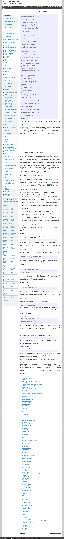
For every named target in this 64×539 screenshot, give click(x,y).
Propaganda (5, 280)
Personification (13, 275)
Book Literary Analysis (32, 6)
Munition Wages (25, 452)
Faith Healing (25, 528)
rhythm (27, 185)
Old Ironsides (25, 405)
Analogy (5, 209)
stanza (39, 294)
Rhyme (12, 284)
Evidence (5, 240)
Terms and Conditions (36, 538)
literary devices (47, 134)
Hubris (4, 248)
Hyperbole (5, 250)
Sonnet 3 (24, 466)
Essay (4, 237)
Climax (4, 224)
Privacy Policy (29, 538)
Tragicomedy (6, 300)
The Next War (25, 428)
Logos (4, 258)
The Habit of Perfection (27, 461)
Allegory (5, 205)
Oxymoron (5, 268)
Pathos (4, 273)
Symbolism (5, 293)
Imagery (5, 251)
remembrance (34, 16)
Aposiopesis (13, 215)
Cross (23, 494)
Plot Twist (12, 276)
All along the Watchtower (27, 469)
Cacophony (5, 220)
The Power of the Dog (26, 484)
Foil (11, 243)
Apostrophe (5, 216)
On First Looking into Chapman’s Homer (30, 388)
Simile (12, 287)
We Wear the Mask (26, 402)
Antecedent (13, 212)
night (37, 117)
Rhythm (4, 286)
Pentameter (13, 273)
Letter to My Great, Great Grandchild (29, 501)
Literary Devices (11, 1)
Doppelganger (13, 233)
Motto (4, 264)
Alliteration (13, 205)
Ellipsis (12, 234)
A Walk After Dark (25, 511)
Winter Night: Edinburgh (27, 425)
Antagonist (5, 212)
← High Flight (22, 533)
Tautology (12, 296)
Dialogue (12, 230)
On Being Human (25, 478)
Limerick (5, 257)
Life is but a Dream (26, 467)
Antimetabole (6, 213)
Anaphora (5, 210)
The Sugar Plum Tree (26, 490)
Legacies (24, 437)
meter (39, 183)
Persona (5, 275)
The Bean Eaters (25, 479)
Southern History (25, 432)
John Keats (22, 127)
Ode (26, 127)
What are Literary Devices (48, 6)
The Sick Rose (25, 416)
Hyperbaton (13, 248)
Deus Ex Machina (14, 229)
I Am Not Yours (25, 513)
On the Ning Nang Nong (27, 526)
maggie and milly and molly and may (30, 485)
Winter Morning (25, 419)
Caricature (5, 222)
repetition (26, 316)
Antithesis (12, 213)
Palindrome (13, 268)
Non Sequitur (13, 265)
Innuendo (12, 252)
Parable (4, 269)
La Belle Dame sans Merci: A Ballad (29, 385)
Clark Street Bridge (26, 429)
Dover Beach (24, 408)
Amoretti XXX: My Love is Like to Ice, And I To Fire (32, 473)
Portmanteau (13, 279)
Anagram (12, 208)
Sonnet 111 (24, 516)
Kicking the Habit (25, 449)
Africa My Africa (25, 464)
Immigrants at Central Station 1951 (29, 440)
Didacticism (13, 231)
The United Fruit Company (27, 423)
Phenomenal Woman (26, 400)
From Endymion (25, 387)
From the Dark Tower (26, 476)
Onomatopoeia (13, 266)
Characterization (6, 223)
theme (43, 194)
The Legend (24, 422)
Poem (4, 277)
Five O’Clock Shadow (26, 447)
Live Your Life (25, 488)
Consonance (13, 227)
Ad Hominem (6, 203)
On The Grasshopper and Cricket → (55, 533)
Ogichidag (24, 438)
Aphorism (5, 215)
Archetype (5, 217)
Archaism (12, 216)
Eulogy (4, 238)
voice (23, 63)
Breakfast (24, 497)
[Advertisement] (40, 143)
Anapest (12, 209)
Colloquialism (13, 224)
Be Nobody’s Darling (26, 519)
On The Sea (24, 391)
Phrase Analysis (40, 6)
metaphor (53, 291)
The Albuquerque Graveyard (28, 455)
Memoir (4, 259)
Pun (11, 282)
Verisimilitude (6, 303)
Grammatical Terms (17, 6)
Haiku (12, 245)
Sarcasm (12, 286)
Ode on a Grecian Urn (26, 382)
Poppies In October (26, 504)
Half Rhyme (5, 247)
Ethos (12, 237)
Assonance (5, 219)
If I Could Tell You (25, 431)
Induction (12, 251)
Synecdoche (13, 293)
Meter (4, 261)
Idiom (12, 250)
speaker (32, 155)
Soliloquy (5, 289)
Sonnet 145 (24, 481)
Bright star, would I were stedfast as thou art (31, 394)
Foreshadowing (6, 244)
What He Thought (25, 460)
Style (4, 290)
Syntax (4, 296)
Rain (23, 496)
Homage (12, 247)
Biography (13, 219)
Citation (4, 8)
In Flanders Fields (8, 54)
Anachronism (6, 208)
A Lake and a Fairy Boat (27, 487)
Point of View (6, 279)
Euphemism (13, 238)
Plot (4, 276)
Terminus (24, 523)
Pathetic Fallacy (14, 272)
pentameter (49, 183)
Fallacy (12, 241)
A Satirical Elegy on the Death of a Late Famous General (34, 491)
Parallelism (5, 270)
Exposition (13, 240)
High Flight (24, 525)
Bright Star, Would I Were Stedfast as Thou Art (32, 384)
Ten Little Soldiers (26, 499)
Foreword (12, 244)
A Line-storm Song (26, 502)
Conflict (12, 226)
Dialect (4, 230)
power (51, 167)
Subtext (12, 290)
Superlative (5, 291)
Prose (12, 280)
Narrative (12, 264)
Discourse (5, 233)
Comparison (5, 226)
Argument (12, 217)
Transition (5, 301)
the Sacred (29, 210)
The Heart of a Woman (26, 482)
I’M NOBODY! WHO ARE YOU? (28, 420)
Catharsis (12, 222)
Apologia (24, 493)
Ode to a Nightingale (26, 378)
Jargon (4, 255)
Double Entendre (6, 234)
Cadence (12, 220)
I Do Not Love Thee (26, 451)
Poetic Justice (13, 277)
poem (32, 128)
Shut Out (24, 475)
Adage (12, 203)
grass (26, 28)
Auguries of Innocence (27, 407)
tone (46, 260)
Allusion (5, 206)
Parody (4, 272)
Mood (4, 262)
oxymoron (35, 340)
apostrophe (39, 252)
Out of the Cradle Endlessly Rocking (29, 413)
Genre (4, 245)
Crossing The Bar (25, 444)
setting (40, 158)
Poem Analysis (24, 6)
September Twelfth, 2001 (27, 441)
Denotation (5, 229)
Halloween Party (25, 414)
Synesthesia (5, 294)
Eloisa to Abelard (25, 417)
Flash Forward (6, 243)
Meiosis (12, 258)
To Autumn (24, 379)
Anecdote (12, 210)
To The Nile (24, 396)
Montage (12, 261)
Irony (12, 254)
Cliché (12, 223)
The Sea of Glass (25, 472)
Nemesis (5, 265)
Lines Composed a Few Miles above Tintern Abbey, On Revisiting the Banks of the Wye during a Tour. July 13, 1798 (11, 185)
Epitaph (12, 236)
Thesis (12, 297)
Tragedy (12, 298)
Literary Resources (57, 6)
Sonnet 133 (24, 517)
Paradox (12, 269)
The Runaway (25, 434)
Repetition (13, 283)
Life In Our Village (26, 443)
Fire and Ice (24, 410)
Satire (4, 287)
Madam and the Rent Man (27, 458)
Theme (4, 297)
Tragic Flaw (13, 300)
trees (38, 98)
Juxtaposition (13, 255)
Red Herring (5, 283)
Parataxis (12, 270)
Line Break (13, 257)
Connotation (5, 227)
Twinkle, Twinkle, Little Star (28, 399)
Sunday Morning (25, 529)
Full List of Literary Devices (7, 6)
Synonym (12, 294)
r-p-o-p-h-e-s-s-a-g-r (26, 508)
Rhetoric (5, 284)
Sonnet (12, 289)
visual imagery (26, 348)
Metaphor (12, 259)
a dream (58, 155)
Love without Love (26, 426)
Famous (23, 411)
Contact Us (24, 538)
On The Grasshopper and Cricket (29, 397)
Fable (4, 241)
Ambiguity (12, 206)
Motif (11, 262)
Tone (4, 298)
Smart (23, 454)
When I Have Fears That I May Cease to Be (31, 381)
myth (34, 130)
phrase (23, 340)
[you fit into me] (25, 507)
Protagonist (5, 282)
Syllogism (12, 291)
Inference (5, 252)
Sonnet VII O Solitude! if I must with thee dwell (32, 393)
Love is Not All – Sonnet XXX (28, 505)
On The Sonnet (25, 390)
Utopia (12, 301)
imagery (40, 267)
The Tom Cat (24, 463)
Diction (4, 231)
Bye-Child (24, 435)
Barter (23, 514)
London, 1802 (25, 446)
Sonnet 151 (24, 470)
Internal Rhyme (6, 254)
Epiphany (5, 236)
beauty (51, 130)
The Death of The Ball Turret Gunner (29, 510)
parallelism (24, 330)
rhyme (30, 182)
